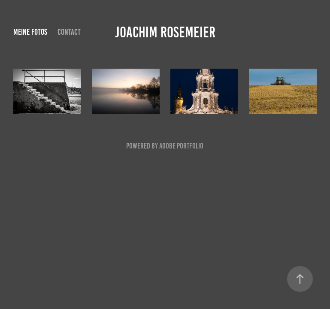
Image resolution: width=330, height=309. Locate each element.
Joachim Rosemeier (165, 32)
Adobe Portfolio (181, 146)
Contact (69, 31)
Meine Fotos (30, 31)
